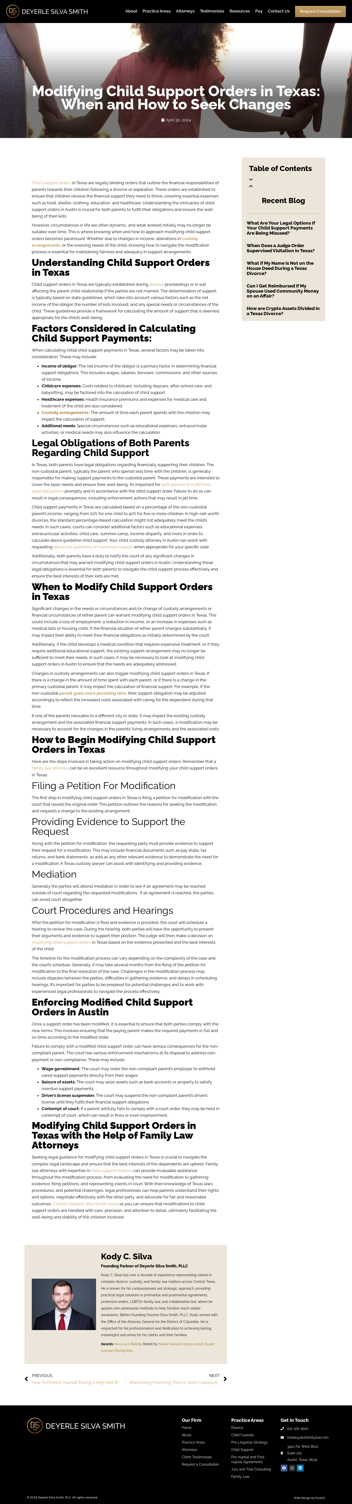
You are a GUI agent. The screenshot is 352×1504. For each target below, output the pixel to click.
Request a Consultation (200, 1464)
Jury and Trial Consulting (251, 1469)
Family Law (240, 1477)
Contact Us (279, 11)
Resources (240, 11)
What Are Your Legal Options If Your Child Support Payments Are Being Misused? (281, 228)
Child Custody (242, 1435)
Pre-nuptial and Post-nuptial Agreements (248, 1459)
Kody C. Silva (126, 1256)
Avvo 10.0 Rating (127, 1344)
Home (186, 1428)
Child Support (242, 1450)
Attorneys (185, 11)
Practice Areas (157, 11)
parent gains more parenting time (92, 693)
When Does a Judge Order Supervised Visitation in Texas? (281, 248)
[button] (283, 179)
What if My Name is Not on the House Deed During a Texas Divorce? (280, 268)
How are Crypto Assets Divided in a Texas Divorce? (283, 311)
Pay (259, 11)
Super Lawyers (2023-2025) (181, 1344)
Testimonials (212, 11)
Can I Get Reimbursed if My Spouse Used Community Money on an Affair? (283, 291)
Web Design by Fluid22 (309, 1498)
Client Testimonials (197, 1457)
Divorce (237, 1428)
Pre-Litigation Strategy (249, 1442)
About (131, 11)
